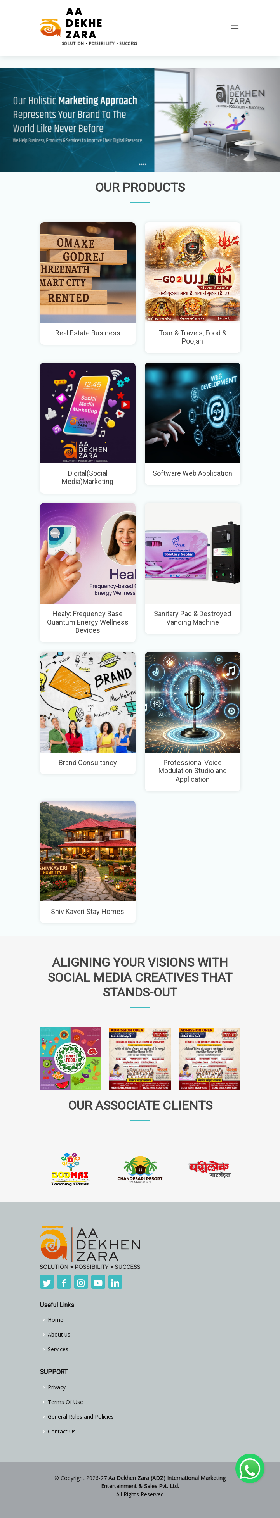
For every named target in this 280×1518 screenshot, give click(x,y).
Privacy (57, 1387)
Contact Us (62, 1431)
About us (59, 1334)
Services (58, 1349)
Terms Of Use (65, 1402)
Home (55, 1320)
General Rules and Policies (81, 1417)
